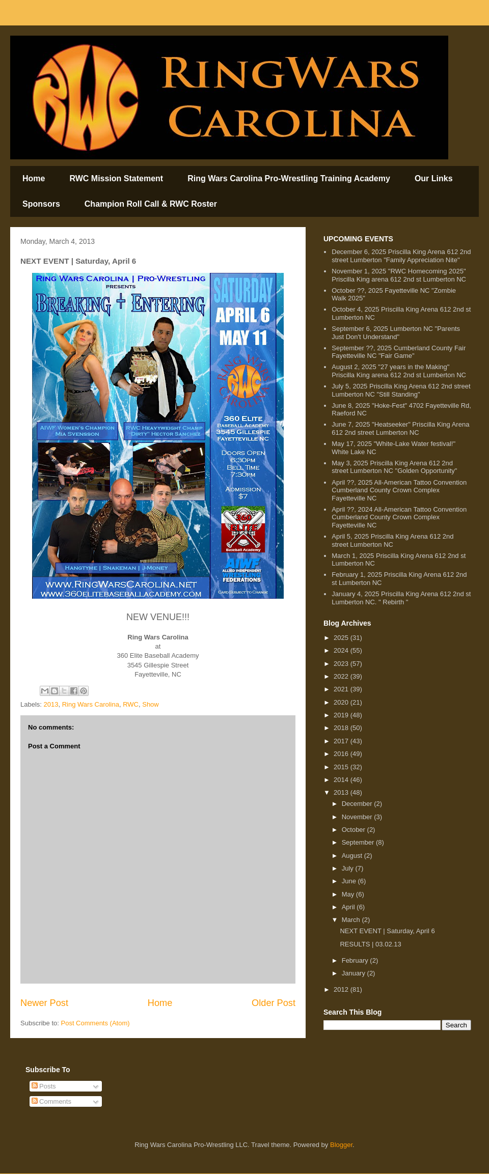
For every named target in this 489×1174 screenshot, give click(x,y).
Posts (44, 1086)
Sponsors (41, 204)
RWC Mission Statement (116, 178)
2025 (342, 637)
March (352, 920)
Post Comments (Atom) (95, 1023)
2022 (342, 676)
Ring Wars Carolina (90, 704)
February (356, 960)
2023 (342, 663)
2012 (342, 989)
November (358, 817)
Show (150, 704)
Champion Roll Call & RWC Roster (151, 204)
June (350, 881)
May (349, 894)
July (349, 868)
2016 (342, 754)
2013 (51, 704)
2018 (342, 728)
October (354, 829)
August (353, 855)
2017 (342, 741)
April (349, 907)
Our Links (434, 178)
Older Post (273, 1003)
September (359, 842)
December (358, 803)
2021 (342, 689)
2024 (342, 650)
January (354, 973)
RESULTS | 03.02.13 (370, 944)
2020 (342, 702)
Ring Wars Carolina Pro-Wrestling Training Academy (288, 178)
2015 (342, 767)
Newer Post (44, 1003)
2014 (342, 780)
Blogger (341, 1145)
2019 (342, 715)
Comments (51, 1101)
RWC (131, 704)
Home (33, 178)
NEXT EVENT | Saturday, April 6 (387, 931)
